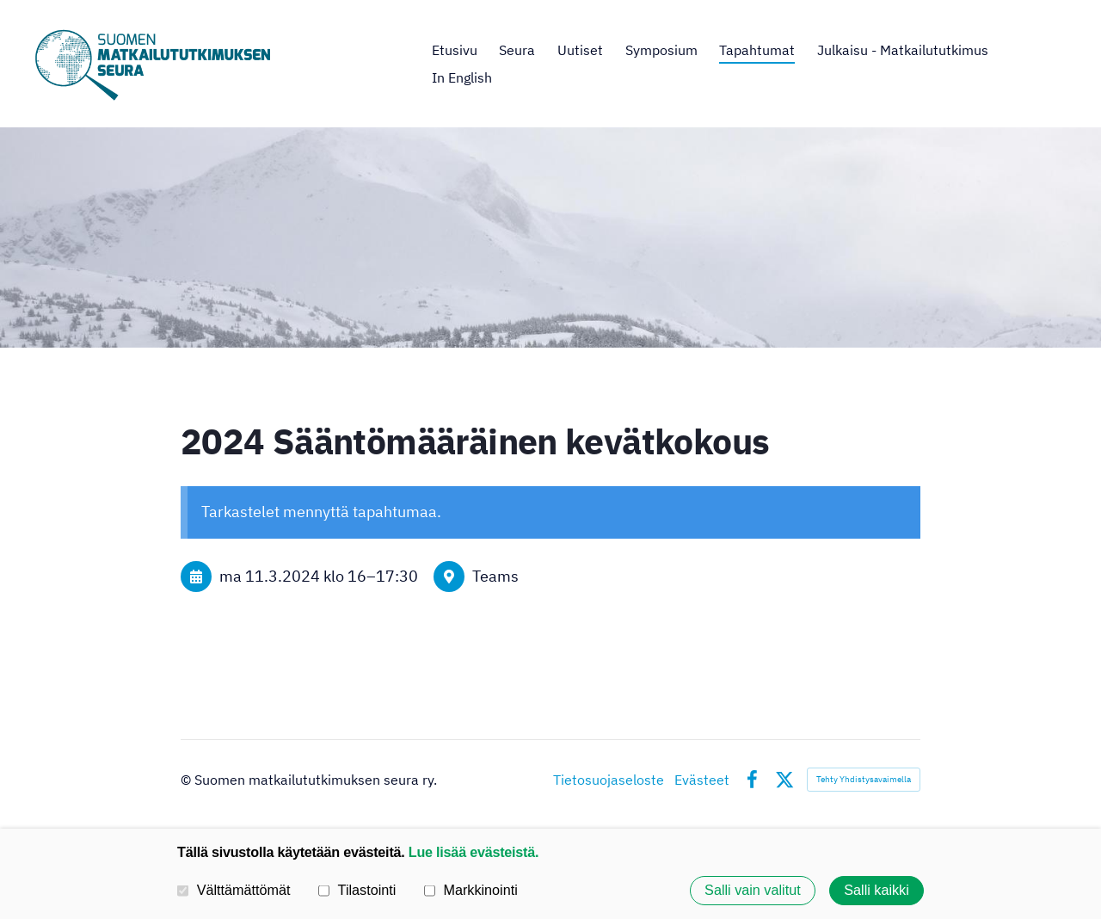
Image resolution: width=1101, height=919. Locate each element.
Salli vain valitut (752, 890)
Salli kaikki (876, 890)
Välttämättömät (234, 889)
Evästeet (701, 779)
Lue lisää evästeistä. (473, 852)
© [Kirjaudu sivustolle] (187, 779)
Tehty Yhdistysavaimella (863, 779)
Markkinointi (471, 889)
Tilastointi (357, 889)
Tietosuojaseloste (608, 779)
